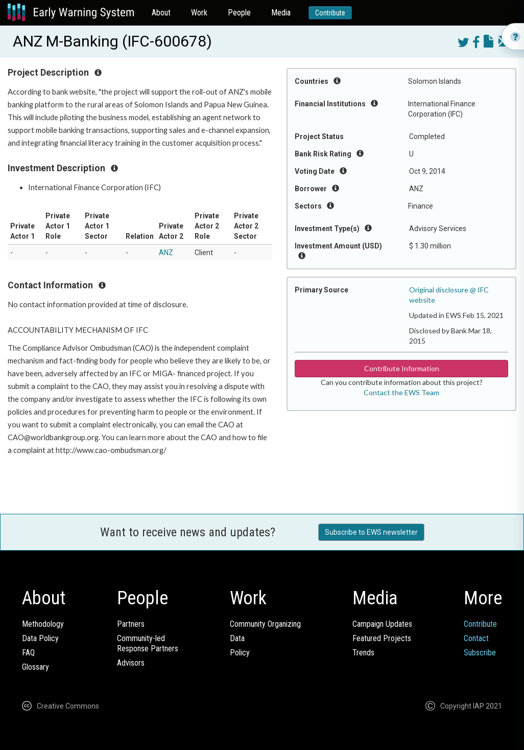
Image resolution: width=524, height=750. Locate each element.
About (161, 12)
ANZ (166, 252)
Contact (476, 638)
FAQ (28, 652)
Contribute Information (401, 368)
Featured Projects (381, 638)
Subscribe (480, 652)
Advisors (131, 663)
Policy (240, 652)
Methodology (43, 624)
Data (237, 638)
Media (281, 12)
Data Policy (40, 638)
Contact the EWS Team (401, 392)
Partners (131, 624)
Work (199, 12)
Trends (363, 652)
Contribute (330, 13)
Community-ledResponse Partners (147, 643)
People (239, 12)
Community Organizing (265, 624)
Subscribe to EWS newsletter (371, 532)
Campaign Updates (382, 624)
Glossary (35, 667)
